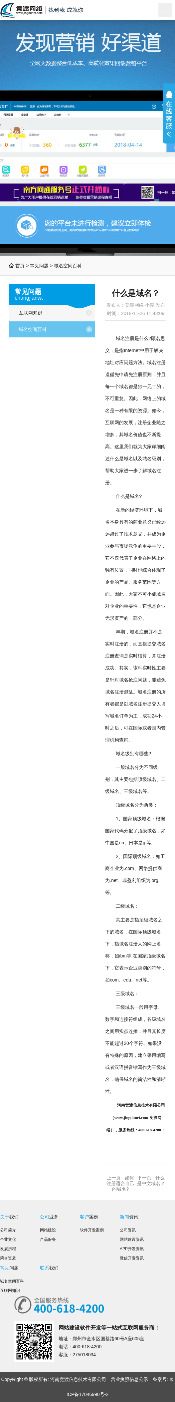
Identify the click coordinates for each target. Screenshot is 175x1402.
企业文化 (8, 1239)
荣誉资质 (8, 1258)
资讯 (129, 1216)
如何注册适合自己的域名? (120, 1183)
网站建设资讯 (132, 1239)
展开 (169, 114)
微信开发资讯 (132, 1258)
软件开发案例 (92, 1230)
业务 (49, 1216)
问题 (9, 1268)
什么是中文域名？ (151, 1180)
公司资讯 (128, 1230)
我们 (9, 1216)
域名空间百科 (68, 265)
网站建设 (48, 1230)
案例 (89, 1216)
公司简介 (8, 1230)
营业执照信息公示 (129, 1379)
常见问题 (39, 265)
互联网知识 (30, 312)
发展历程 (8, 1248)
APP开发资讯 (132, 1248)
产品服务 (48, 1239)
